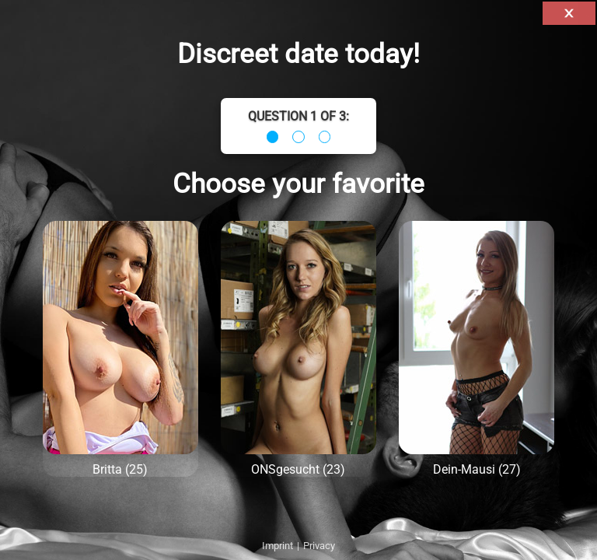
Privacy (319, 545)
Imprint (277, 545)
